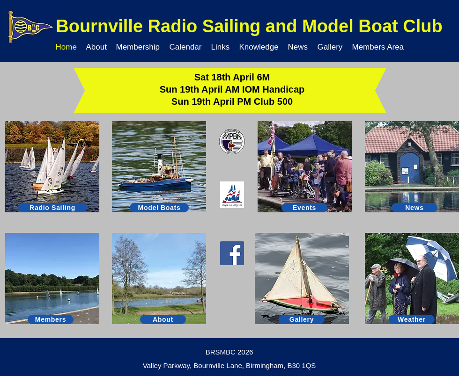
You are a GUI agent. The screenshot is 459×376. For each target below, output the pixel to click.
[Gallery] (302, 319)
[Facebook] (232, 253)
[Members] (51, 319)
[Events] (304, 207)
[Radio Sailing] (52, 207)
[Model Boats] (159, 207)
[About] (163, 319)
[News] (414, 207)
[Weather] (412, 319)
